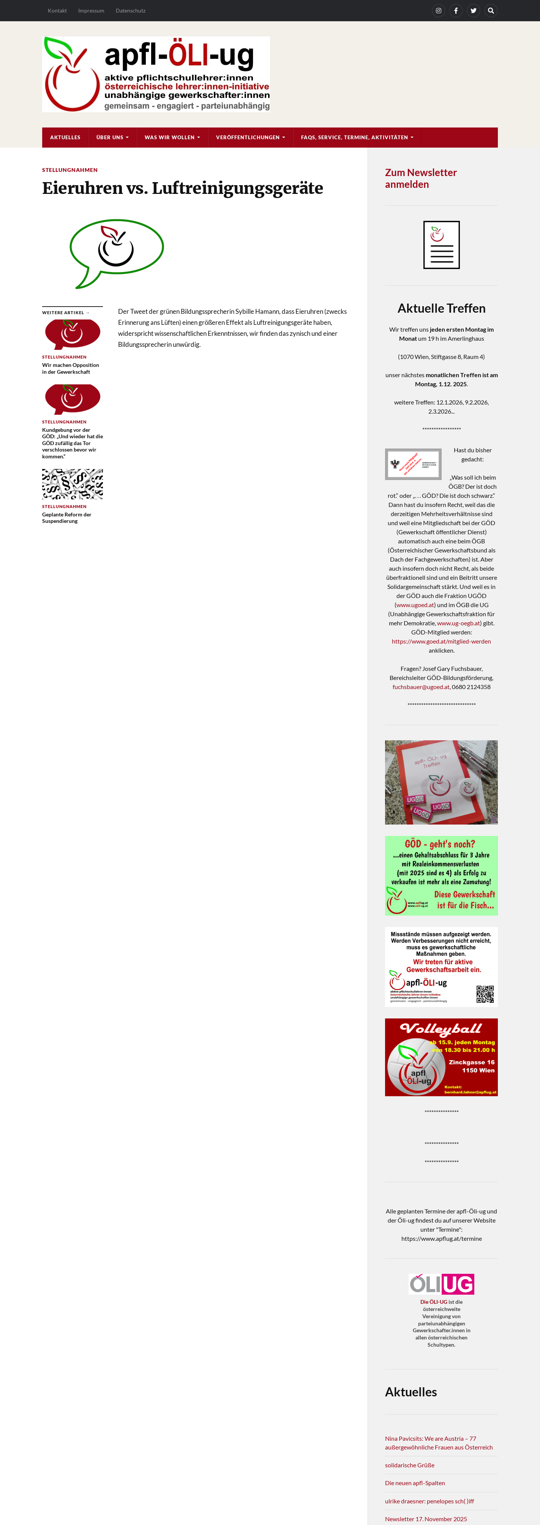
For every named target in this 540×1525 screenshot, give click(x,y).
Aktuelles (65, 137)
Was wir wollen (170, 137)
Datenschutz (130, 10)
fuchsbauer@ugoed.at (421, 686)
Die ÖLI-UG (433, 1301)
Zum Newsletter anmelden (421, 178)
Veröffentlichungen (248, 137)
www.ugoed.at (415, 604)
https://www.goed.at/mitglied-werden (441, 641)
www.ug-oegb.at (458, 622)
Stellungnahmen (70, 170)
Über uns (109, 137)
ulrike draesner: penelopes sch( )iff (429, 1501)
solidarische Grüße (409, 1464)
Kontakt (57, 10)
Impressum (91, 10)
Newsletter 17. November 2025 (426, 1518)
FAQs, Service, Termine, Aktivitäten (354, 137)
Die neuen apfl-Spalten (415, 1482)
